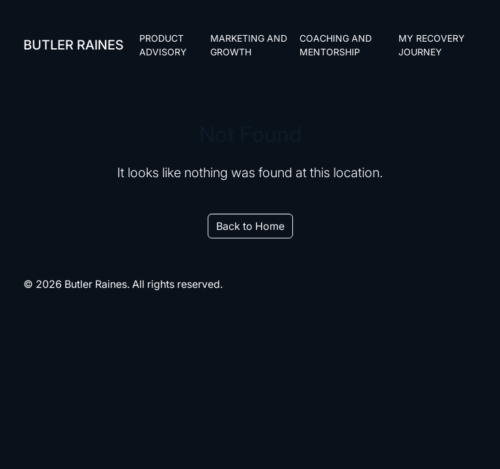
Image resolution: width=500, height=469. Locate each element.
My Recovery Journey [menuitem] (431, 45)
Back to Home (250, 226)
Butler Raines (73, 45)
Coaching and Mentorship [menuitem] (335, 45)
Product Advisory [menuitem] (163, 45)
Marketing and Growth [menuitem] (248, 45)
